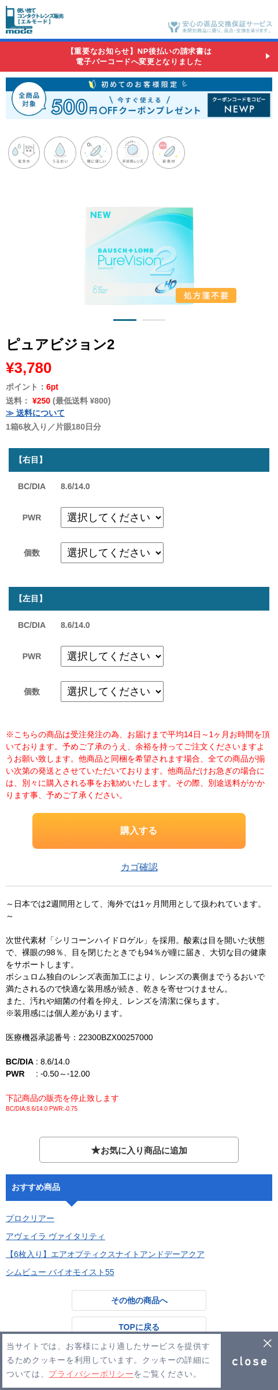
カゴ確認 (139, 867)
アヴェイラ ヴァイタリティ (55, 1236)
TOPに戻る (139, 1327)
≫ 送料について (35, 412)
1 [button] (124, 322)
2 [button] (153, 322)
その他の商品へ (139, 1300)
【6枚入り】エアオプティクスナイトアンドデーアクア (105, 1254)
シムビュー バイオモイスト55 (60, 1272)
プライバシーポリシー (91, 1374)
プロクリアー (30, 1218)
